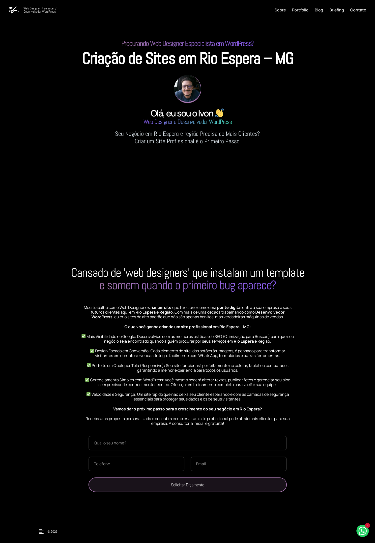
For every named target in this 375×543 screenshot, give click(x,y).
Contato (358, 10)
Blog (319, 10)
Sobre (280, 10)
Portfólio (300, 10)
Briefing (336, 10)
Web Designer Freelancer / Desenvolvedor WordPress (40, 10)
